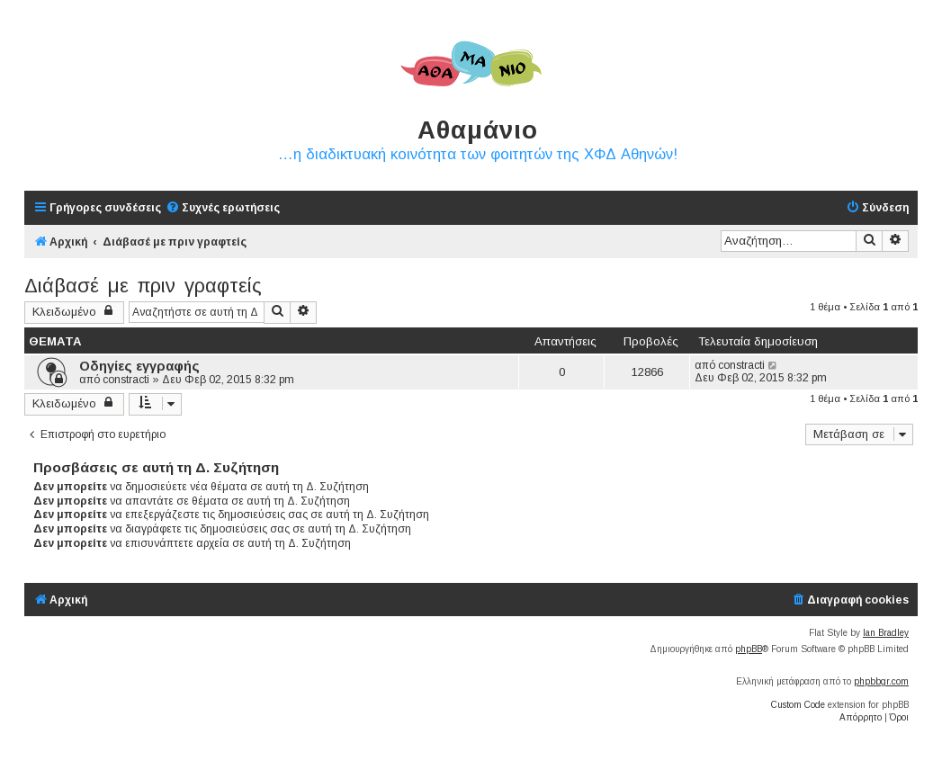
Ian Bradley (886, 633)
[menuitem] (223, 208)
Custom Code (798, 705)
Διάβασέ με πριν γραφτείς (143, 285)
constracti (126, 379)
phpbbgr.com (881, 681)
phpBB (748, 649)
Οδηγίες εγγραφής (139, 366)
